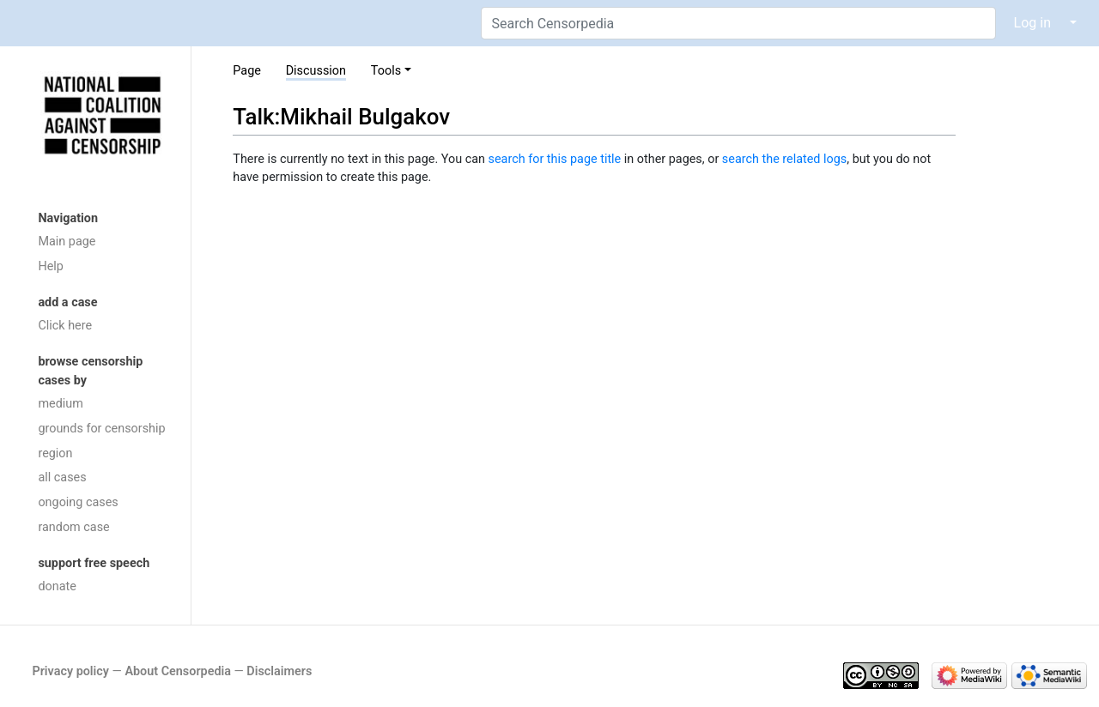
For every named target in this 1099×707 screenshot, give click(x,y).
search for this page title (555, 159)
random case (73, 527)
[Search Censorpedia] (738, 23)
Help (50, 266)
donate (57, 586)
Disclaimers (279, 671)
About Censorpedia (177, 671)
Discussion (316, 70)
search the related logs (784, 159)
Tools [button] (386, 70)
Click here (65, 325)
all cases (62, 477)
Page (247, 70)
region (55, 453)
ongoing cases (78, 502)
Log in (1032, 23)
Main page (66, 241)
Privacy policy (70, 671)
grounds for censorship (101, 428)
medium (60, 403)
